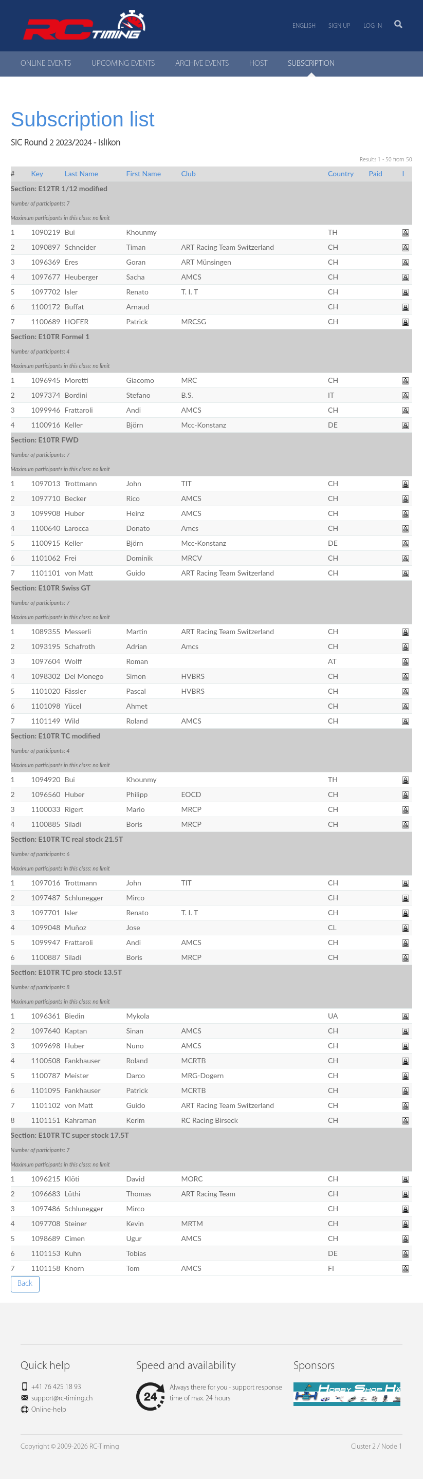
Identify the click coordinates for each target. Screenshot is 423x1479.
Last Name (81, 173)
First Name (143, 173)
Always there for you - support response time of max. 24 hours (209, 1393)
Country (341, 173)
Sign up (339, 26)
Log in (372, 26)
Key (37, 173)
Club (188, 173)
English (304, 26)
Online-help (48, 1410)
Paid (375, 173)
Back (24, 1284)
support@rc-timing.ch (62, 1398)
